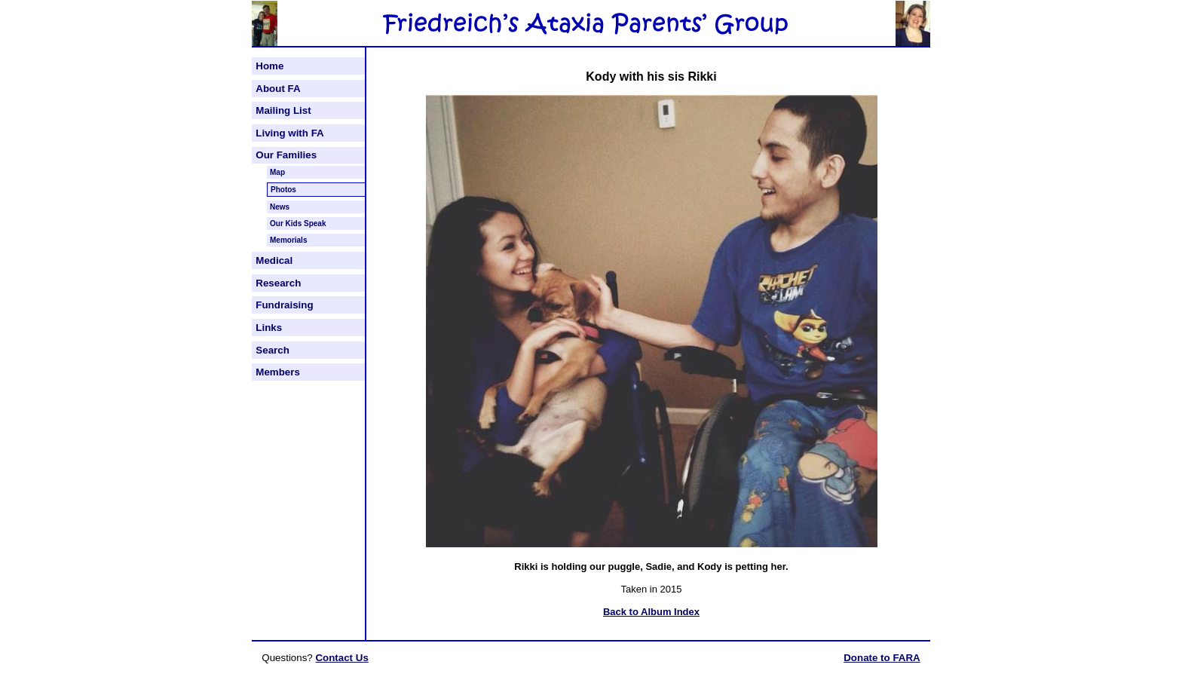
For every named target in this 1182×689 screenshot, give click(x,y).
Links (269, 327)
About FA (278, 88)
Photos (283, 189)
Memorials (288, 240)
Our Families (286, 155)
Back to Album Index (651, 611)
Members (278, 372)
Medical (274, 260)
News (279, 207)
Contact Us (341, 657)
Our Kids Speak (298, 223)
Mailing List (283, 110)
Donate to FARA (882, 657)
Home (269, 66)
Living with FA (289, 133)
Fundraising (284, 305)
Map (277, 172)
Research (278, 283)
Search (272, 350)
